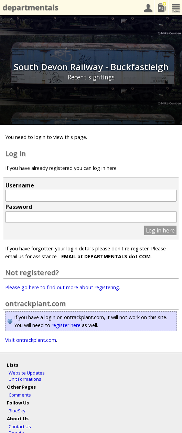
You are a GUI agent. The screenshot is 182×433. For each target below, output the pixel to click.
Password (19, 206)
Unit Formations (25, 379)
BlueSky (17, 411)
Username (20, 185)
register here (66, 325)
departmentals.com (29, 8)
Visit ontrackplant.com (30, 340)
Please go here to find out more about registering (62, 287)
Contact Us (20, 426)
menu (175, 7)
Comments (20, 395)
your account (147, 7)
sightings (161, 7)
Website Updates (27, 373)
